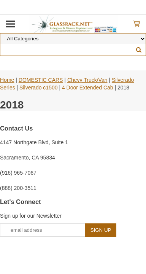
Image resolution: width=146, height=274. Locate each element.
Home (7, 80)
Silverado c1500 (38, 87)
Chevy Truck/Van (87, 80)
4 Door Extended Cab (87, 87)
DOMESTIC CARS (41, 80)
